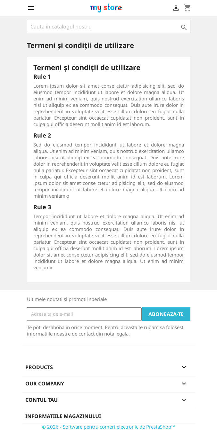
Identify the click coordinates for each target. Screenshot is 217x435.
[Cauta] (108, 26)
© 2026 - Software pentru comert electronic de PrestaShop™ (108, 426)
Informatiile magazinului (63, 416)
